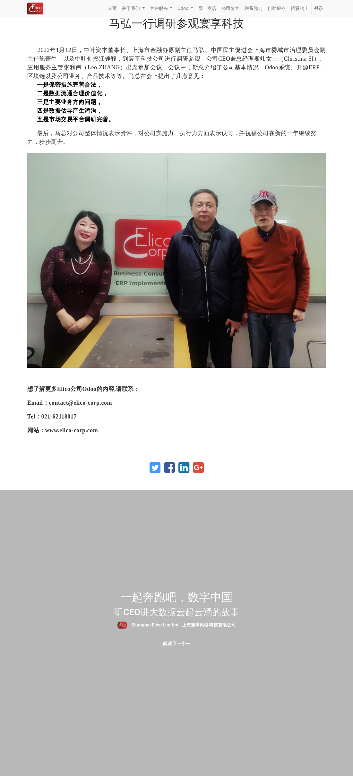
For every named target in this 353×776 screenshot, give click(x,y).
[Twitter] (155, 467)
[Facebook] (169, 467)
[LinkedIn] (183, 467)
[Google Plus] (198, 467)
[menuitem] (112, 8)
